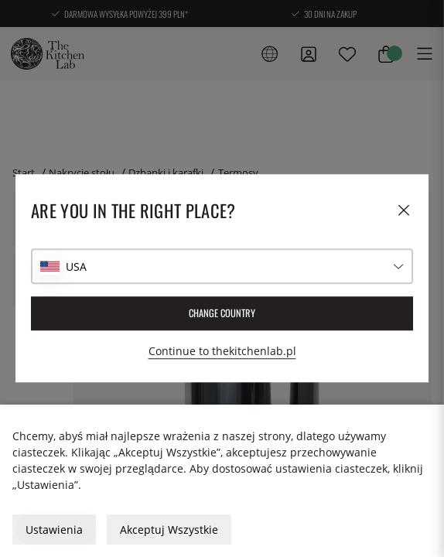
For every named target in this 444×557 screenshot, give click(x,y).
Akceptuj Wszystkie (169, 529)
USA (76, 266)
